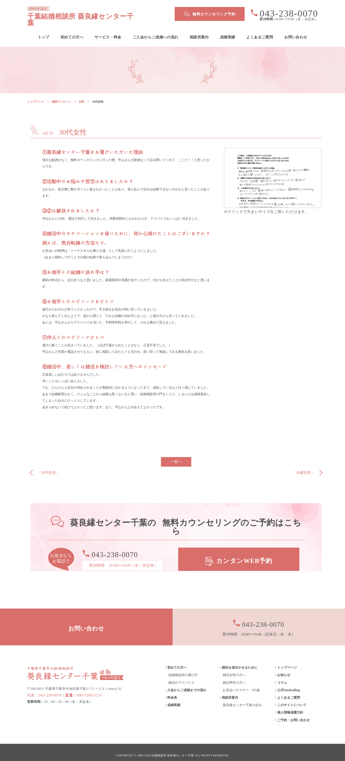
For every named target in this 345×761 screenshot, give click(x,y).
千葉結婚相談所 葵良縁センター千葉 (95, 14)
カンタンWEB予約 (245, 553)
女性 (81, 95)
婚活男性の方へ (234, 676)
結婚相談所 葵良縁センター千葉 (173, 749)
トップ (43, 31)
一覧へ (176, 456)
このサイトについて (292, 699)
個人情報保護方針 (290, 706)
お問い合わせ (295, 31)
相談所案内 (199, 31)
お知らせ (283, 669)
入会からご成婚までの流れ (186, 684)
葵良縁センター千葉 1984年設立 (75, 665)
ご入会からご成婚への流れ (155, 31)
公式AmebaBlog (288, 684)
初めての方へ (72, 31)
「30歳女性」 (303, 467)
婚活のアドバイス (181, 676)
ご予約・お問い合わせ (293, 714)
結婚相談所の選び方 (183, 669)
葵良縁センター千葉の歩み (242, 699)
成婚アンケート (61, 95)
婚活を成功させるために (240, 661)
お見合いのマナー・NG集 (241, 684)
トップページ (35, 95)
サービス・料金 (108, 31)
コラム (282, 676)
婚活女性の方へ (234, 669)
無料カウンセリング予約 (214, 14)
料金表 (172, 691)
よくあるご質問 (259, 31)
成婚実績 (227, 31)
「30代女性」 (49, 467)
